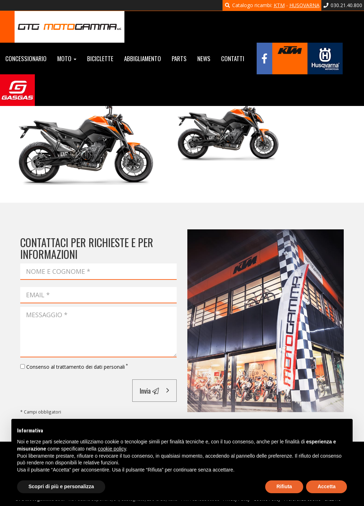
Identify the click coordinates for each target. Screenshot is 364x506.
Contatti (232, 58)
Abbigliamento (142, 58)
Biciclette (100, 58)
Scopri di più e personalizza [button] (61, 486)
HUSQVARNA (304, 5)
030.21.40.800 (343, 5)
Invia (149, 390)
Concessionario (26, 58)
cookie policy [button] (112, 449)
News (203, 58)
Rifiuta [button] (284, 486)
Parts (179, 58)
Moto (66, 58)
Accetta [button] (326, 486)
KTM (279, 5)
